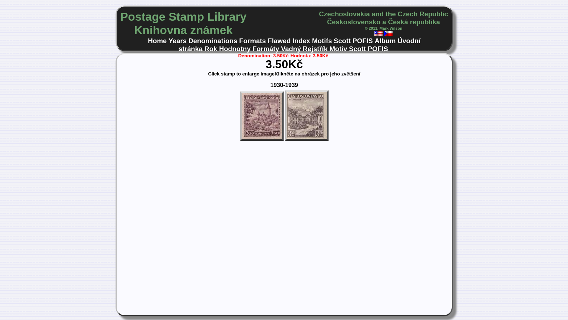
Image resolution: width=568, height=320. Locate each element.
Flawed (279, 41)
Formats (252, 41)
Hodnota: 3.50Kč (310, 55)
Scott (342, 41)
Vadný (291, 49)
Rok (210, 49)
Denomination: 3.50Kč (263, 55)
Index (301, 41)
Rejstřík (315, 49)
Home (157, 41)
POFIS (362, 41)
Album (385, 41)
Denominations (212, 41)
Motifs (322, 41)
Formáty (265, 49)
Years (177, 41)
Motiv (338, 49)
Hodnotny (235, 49)
